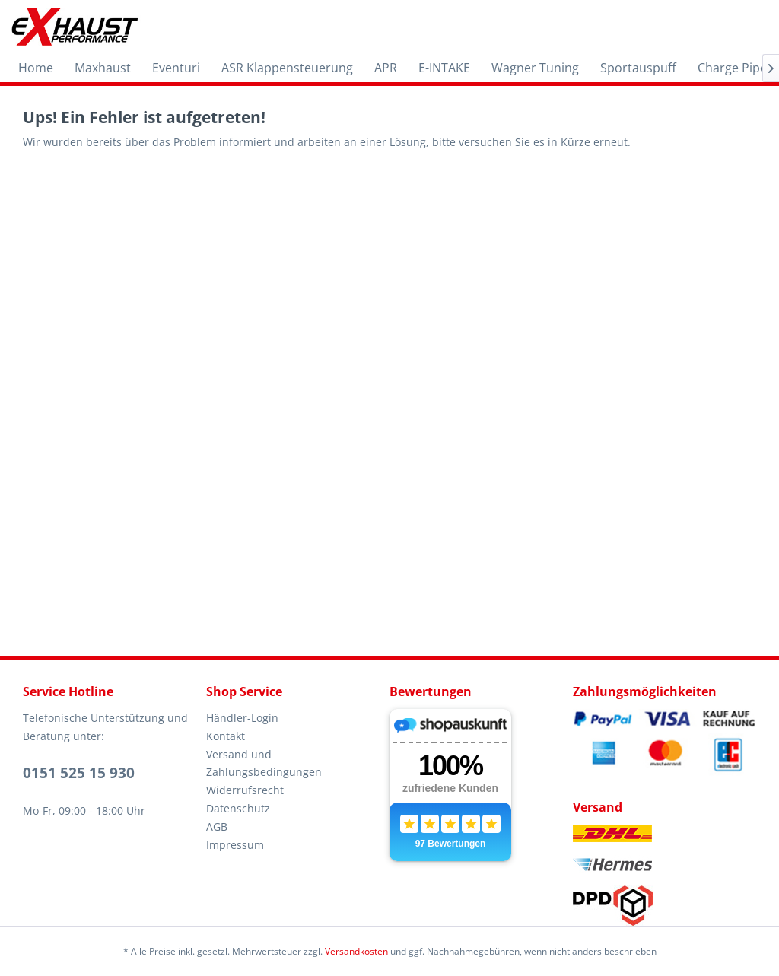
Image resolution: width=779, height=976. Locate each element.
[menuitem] (36, 67)
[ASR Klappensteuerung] (287, 67)
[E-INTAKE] (444, 67)
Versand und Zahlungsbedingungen (264, 763)
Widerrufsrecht (245, 790)
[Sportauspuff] (638, 67)
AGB (216, 826)
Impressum (235, 845)
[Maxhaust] (102, 67)
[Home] (36, 67)
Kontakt (225, 736)
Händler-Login (242, 718)
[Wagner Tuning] (535, 67)
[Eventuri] (176, 67)
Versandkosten (356, 951)
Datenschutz (238, 808)
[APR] (386, 67)
